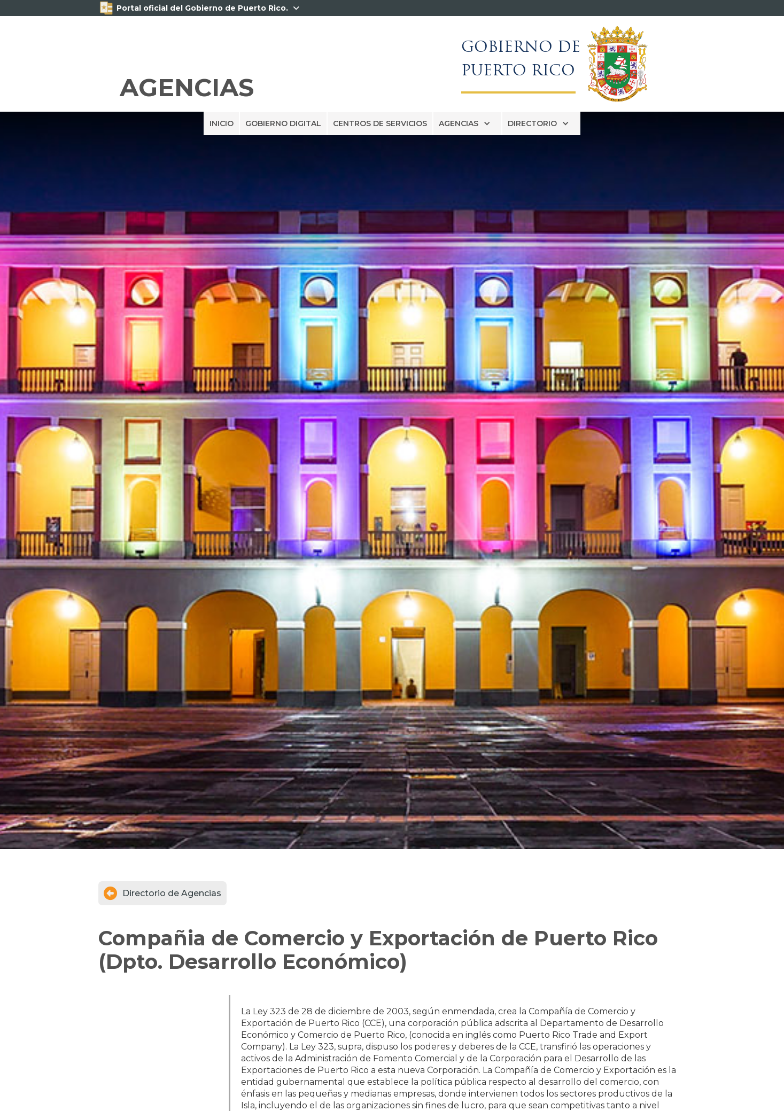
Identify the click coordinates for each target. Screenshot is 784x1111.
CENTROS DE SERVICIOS (380, 123)
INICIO (221, 123)
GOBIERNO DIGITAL (283, 123)
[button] (467, 123)
